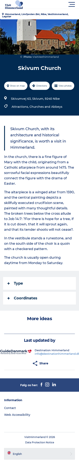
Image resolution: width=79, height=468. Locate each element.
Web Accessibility (17, 415)
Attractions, (20, 107)
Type (15, 283)
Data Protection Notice (39, 442)
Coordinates (22, 298)
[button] (58, 4)
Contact (10, 408)
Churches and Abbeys (45, 107)
